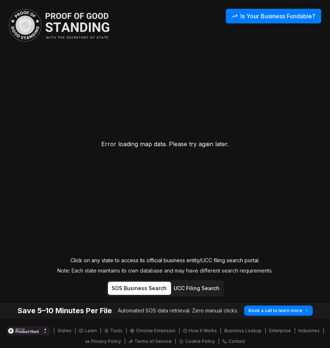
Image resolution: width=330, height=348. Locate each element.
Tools (113, 330)
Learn (88, 330)
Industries (309, 330)
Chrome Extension (152, 330)
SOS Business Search (139, 288)
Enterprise (280, 330)
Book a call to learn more (278, 310)
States (65, 330)
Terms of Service (150, 341)
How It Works (200, 330)
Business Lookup (243, 330)
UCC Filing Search (197, 288)
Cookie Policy (197, 341)
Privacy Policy (103, 341)
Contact (233, 341)
